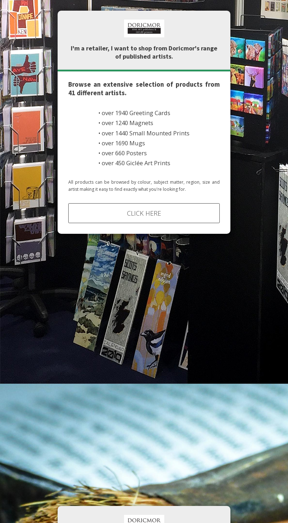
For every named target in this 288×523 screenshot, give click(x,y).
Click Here (144, 213)
